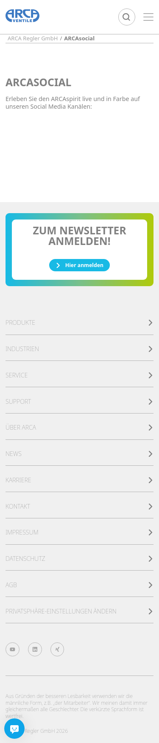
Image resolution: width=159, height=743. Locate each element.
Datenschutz (79, 558)
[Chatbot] (14, 728)
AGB (79, 585)
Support (79, 401)
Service (79, 375)
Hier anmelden (79, 265)
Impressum (79, 532)
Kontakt (79, 506)
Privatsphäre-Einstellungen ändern (79, 611)
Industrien (79, 349)
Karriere (79, 480)
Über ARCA (79, 427)
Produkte (79, 322)
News (79, 454)
